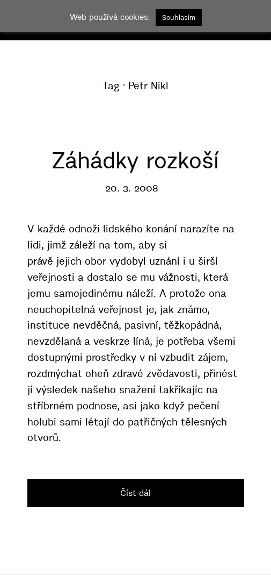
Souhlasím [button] (178, 17)
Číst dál (135, 492)
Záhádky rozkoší (135, 160)
